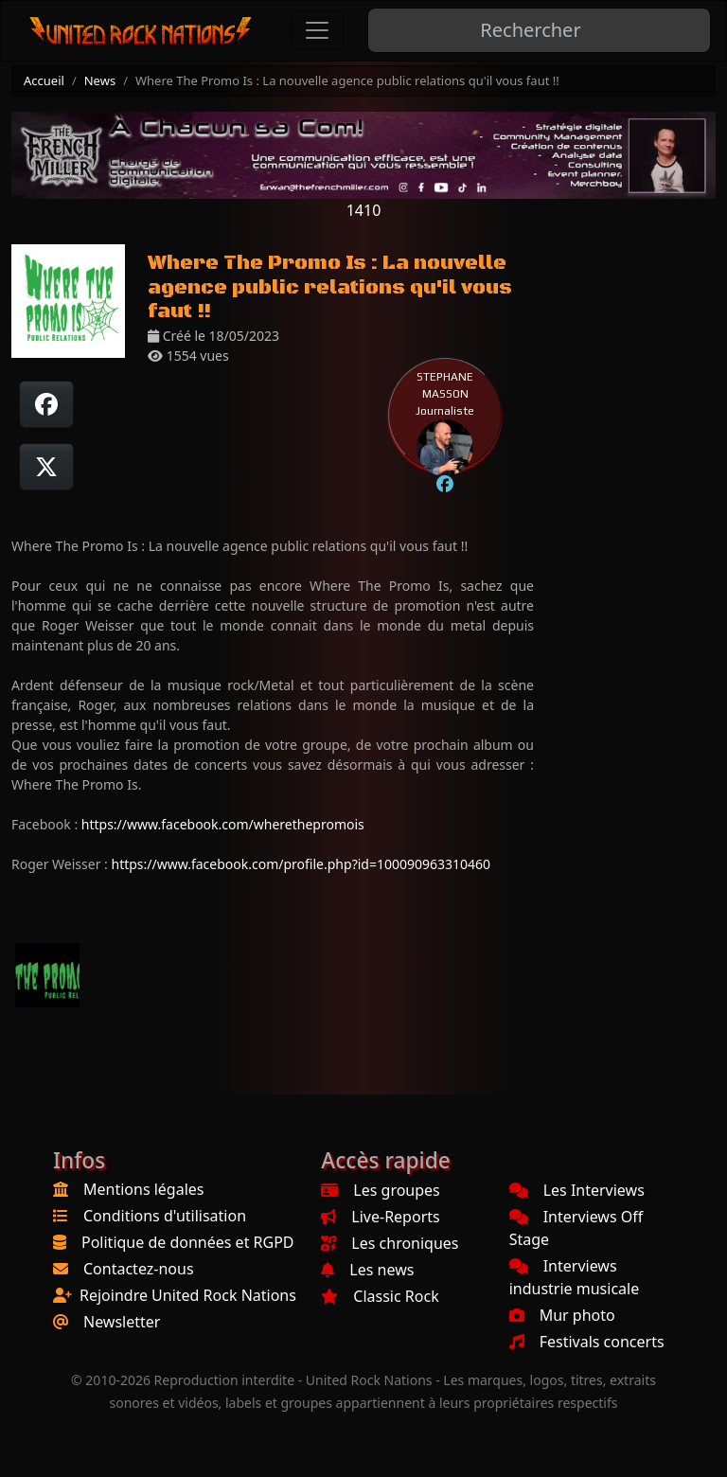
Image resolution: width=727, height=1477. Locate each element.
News (99, 80)
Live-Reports (380, 1216)
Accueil (44, 80)
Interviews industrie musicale (574, 1277)
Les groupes (380, 1190)
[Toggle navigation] (317, 30)
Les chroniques (389, 1243)
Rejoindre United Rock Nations (188, 1295)
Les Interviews (577, 1190)
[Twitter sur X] (46, 466)
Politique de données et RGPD (187, 1242)
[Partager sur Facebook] (46, 404)
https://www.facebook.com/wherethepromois (222, 824)
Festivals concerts (587, 1341)
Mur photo (562, 1315)
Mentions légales (143, 1189)
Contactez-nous (138, 1268)
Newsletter (121, 1321)
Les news (367, 1269)
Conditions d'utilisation (164, 1215)
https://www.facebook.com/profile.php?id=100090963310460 (300, 864)
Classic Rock (379, 1296)
